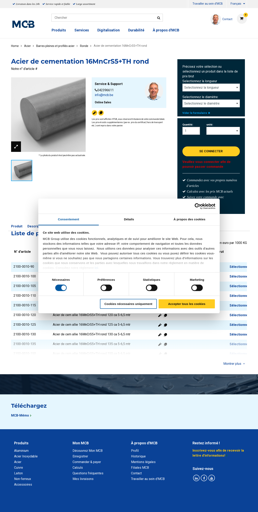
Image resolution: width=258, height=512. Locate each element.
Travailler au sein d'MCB (207, 3)
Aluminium (21, 451)
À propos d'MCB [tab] (144, 443)
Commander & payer (87, 462)
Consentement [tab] (68, 219)
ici (96, 267)
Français (236, 3)
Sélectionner (239, 267)
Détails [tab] (129, 219)
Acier (17, 462)
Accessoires (23, 484)
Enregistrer (80, 456)
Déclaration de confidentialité (76, 504)
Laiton (18, 473)
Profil (135, 451)
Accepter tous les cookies (186, 304)
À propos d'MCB (166, 30)
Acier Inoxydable (26, 456)
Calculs (78, 468)
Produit (16, 226)
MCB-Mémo (20, 415)
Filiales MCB (140, 468)
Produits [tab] (21, 443)
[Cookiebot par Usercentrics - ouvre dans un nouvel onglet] (197, 206)
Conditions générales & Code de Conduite (132, 504)
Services (81, 30)
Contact (136, 473)
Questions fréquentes (88, 473)
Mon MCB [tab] (81, 443)
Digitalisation (108, 30)
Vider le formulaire (196, 112)
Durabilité (136, 30)
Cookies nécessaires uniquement (128, 304)
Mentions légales (143, 462)
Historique (138, 456)
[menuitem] (188, 4)
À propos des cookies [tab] (189, 219)
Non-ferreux (22, 479)
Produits (59, 30)
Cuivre (18, 468)
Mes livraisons (83, 479)
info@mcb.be (104, 95)
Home (15, 46)
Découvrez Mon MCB (88, 451)
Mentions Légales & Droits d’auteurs (193, 504)
